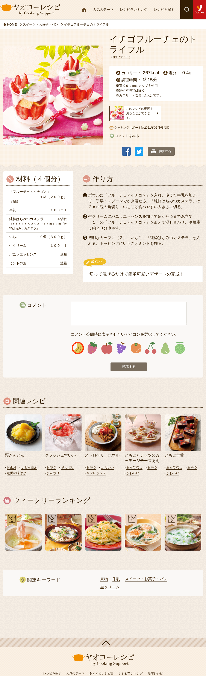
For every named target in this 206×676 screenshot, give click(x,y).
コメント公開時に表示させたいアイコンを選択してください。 (125, 334)
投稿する (129, 366)
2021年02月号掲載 (156, 127)
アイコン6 (151, 348)
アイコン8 (180, 348)
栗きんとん (14, 455)
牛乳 (116, 579)
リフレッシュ (96, 473)
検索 (186, 9)
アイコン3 (107, 348)
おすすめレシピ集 (101, 673)
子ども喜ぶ (29, 467)
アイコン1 (78, 348)
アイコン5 (136, 348)
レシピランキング (133, 9)
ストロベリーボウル (102, 455)
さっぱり (67, 467)
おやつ (51, 467)
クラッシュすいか (60, 455)
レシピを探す (164, 9)
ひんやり (53, 473)
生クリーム (110, 587)
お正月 (11, 467)
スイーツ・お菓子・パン (146, 579)
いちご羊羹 (174, 455)
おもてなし (134, 467)
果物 (104, 579)
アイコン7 (165, 348)
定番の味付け (16, 473)
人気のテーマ (103, 9)
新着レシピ (155, 673)
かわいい (107, 467)
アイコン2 (92, 348)
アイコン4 (122, 348)
